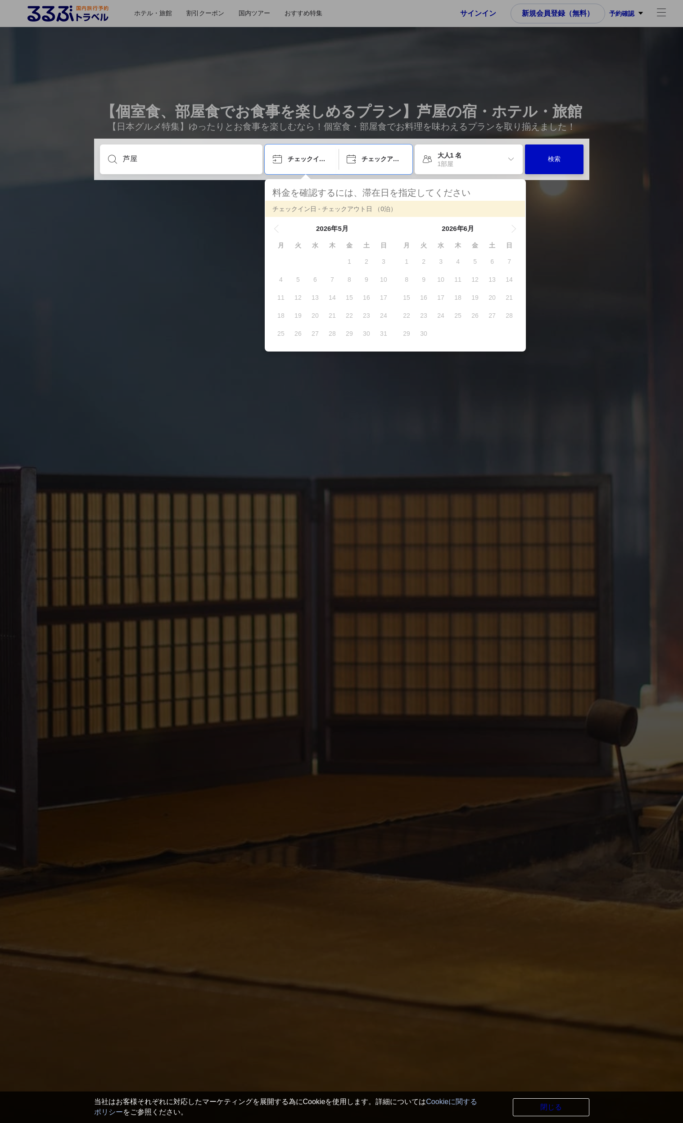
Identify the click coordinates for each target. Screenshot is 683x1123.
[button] (276, 229)
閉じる (551, 1107)
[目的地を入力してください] (188, 158)
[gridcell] (349, 261)
